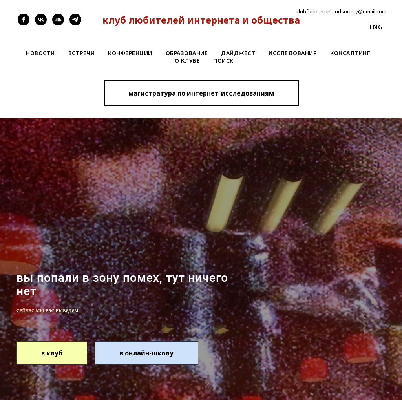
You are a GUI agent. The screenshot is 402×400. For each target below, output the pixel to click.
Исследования (293, 53)
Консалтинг (350, 53)
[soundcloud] (58, 19)
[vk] (41, 19)
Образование (187, 53)
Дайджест (238, 53)
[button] (201, 93)
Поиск (223, 60)
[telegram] (75, 19)
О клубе (187, 60)
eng (376, 27)
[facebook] (23, 19)
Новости (40, 53)
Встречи (81, 53)
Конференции (130, 53)
